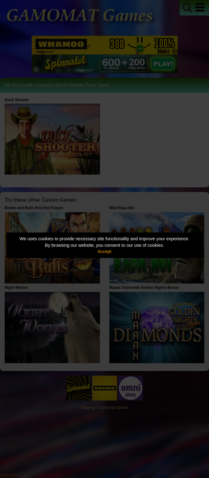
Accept (105, 251)
